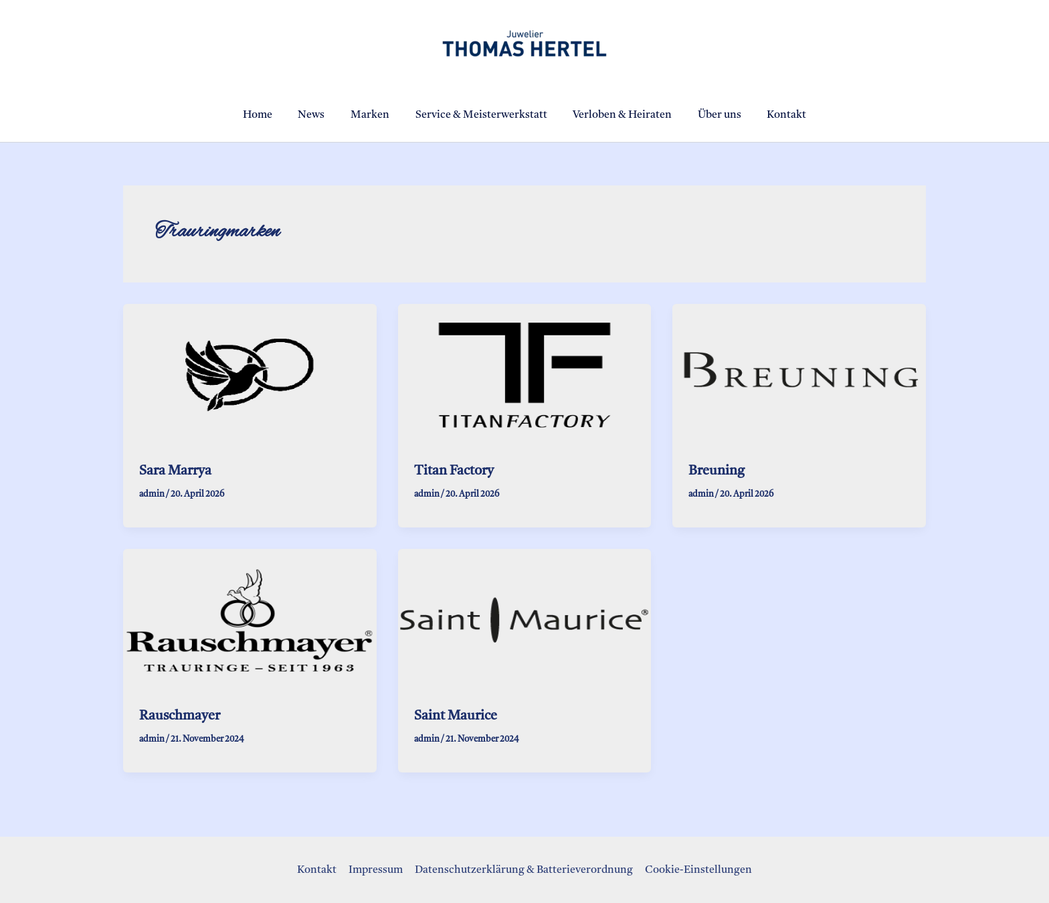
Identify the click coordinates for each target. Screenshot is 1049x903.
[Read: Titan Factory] (525, 375)
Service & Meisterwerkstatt (481, 115)
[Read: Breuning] (799, 375)
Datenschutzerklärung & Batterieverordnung (523, 869)
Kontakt (773, 115)
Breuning (716, 471)
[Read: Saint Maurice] (525, 619)
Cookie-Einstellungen (696, 869)
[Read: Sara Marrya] (250, 375)
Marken (374, 115)
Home (271, 115)
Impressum (376, 869)
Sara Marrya (175, 471)
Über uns (711, 115)
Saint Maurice (455, 715)
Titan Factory (454, 471)
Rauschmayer (179, 715)
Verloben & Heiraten (618, 115)
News (320, 115)
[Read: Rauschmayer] (250, 619)
